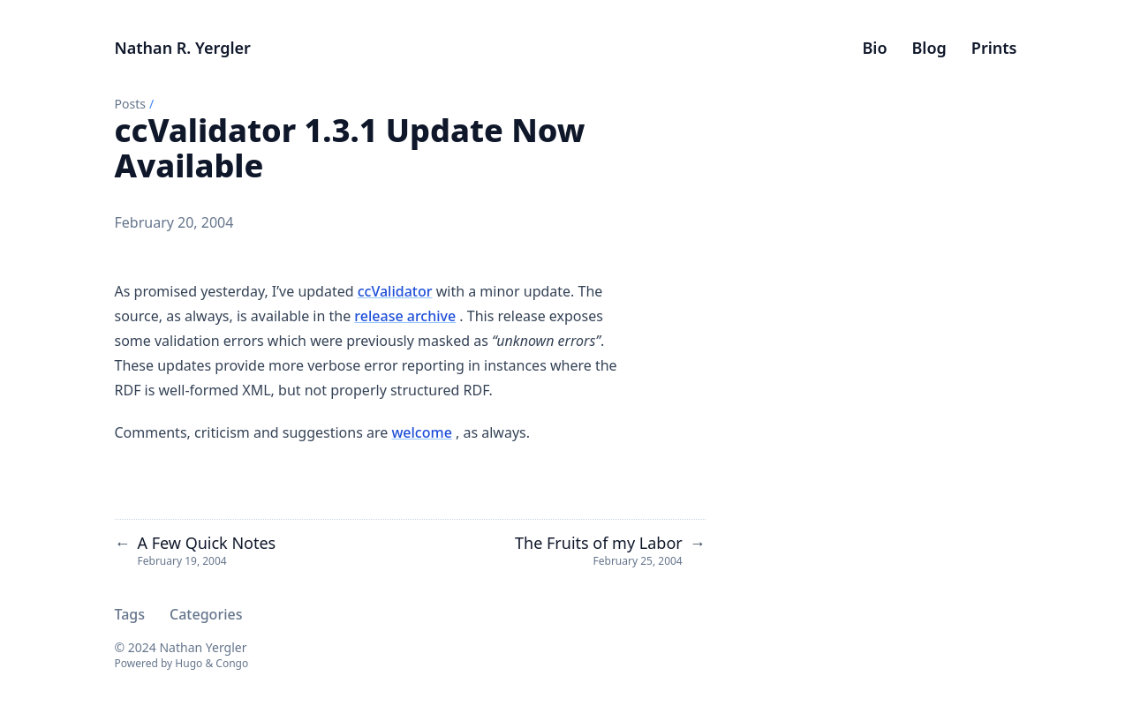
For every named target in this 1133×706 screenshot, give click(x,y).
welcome (421, 432)
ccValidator (395, 291)
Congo (231, 663)
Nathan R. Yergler (183, 47)
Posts (130, 103)
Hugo (188, 663)
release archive (405, 316)
